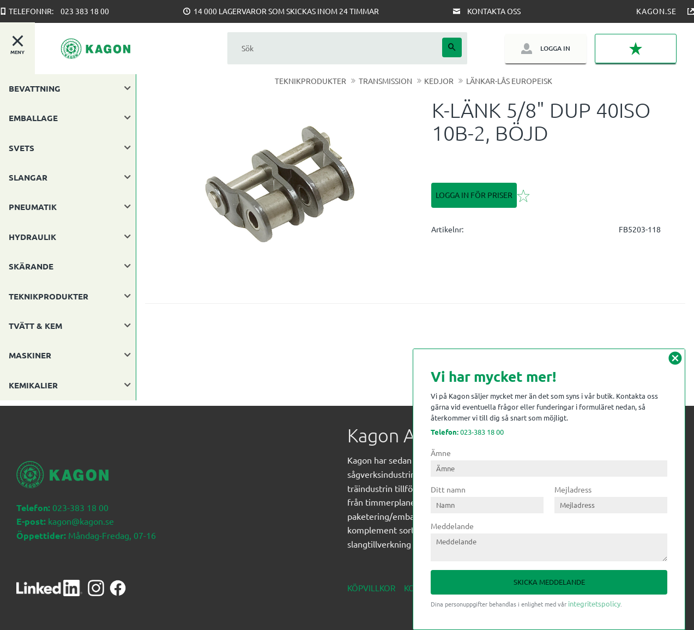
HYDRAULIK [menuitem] (32, 236)
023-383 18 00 (467, 431)
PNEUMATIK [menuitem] (33, 206)
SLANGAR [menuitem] (28, 177)
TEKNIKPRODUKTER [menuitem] (48, 296)
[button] (635, 48)
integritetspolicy (594, 603)
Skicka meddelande (549, 581)
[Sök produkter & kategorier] (335, 48)
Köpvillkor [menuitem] (371, 582)
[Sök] (452, 47)
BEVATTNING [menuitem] (35, 88)
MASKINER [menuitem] (30, 355)
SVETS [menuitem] (21, 147)
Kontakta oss (494, 11)
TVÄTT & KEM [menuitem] (35, 325)
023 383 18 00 (85, 11)
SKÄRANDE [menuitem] (31, 266)
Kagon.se (656, 11)
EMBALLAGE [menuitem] (33, 117)
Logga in (555, 48)
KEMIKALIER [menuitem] (33, 385)
